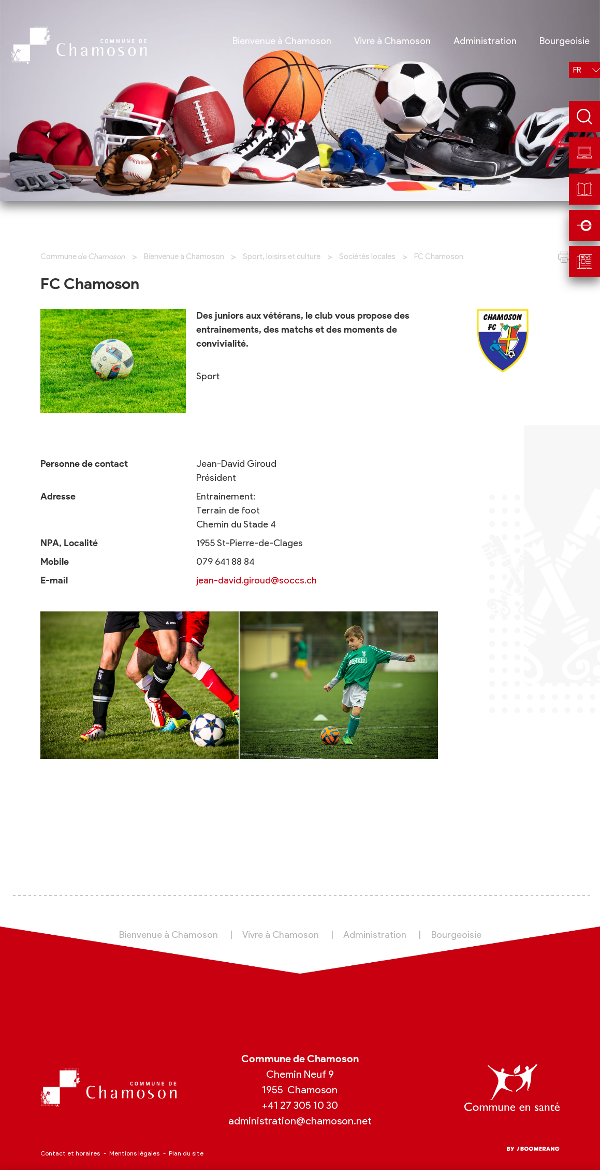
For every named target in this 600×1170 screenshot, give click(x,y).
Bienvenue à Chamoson (184, 256)
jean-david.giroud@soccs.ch (256, 580)
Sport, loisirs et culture (281, 256)
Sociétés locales (367, 256)
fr (577, 70)
